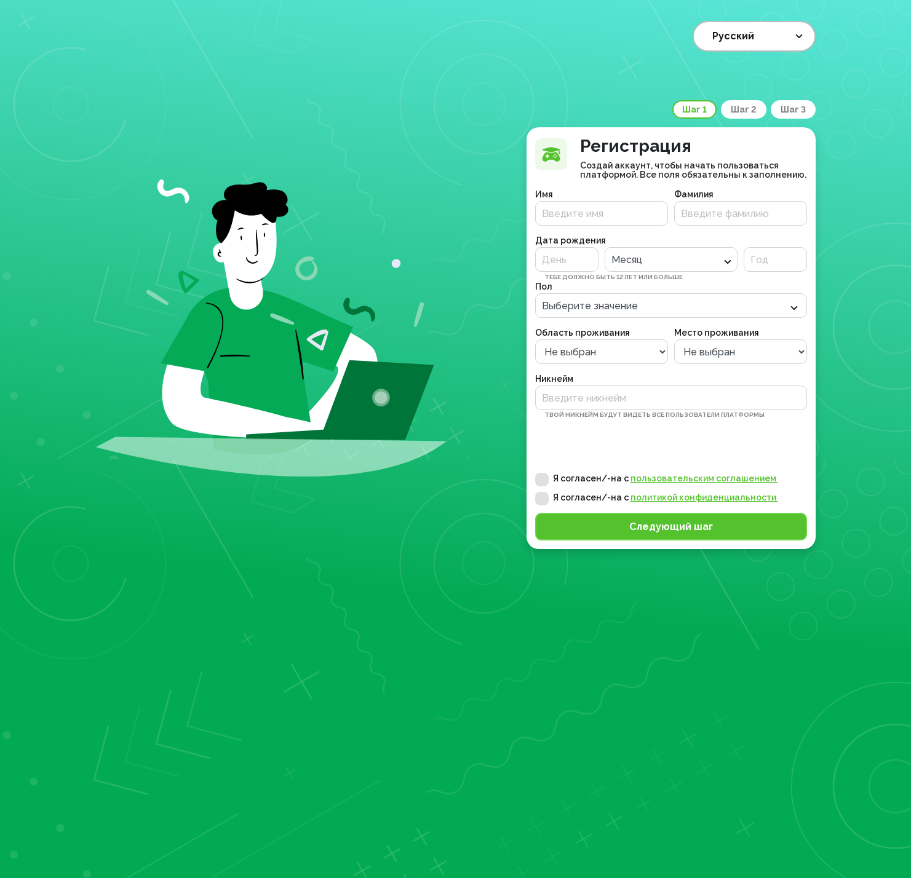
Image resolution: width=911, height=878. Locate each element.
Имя (544, 194)
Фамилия (694, 194)
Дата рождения (570, 240)
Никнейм (554, 379)
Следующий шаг (671, 526)
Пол (543, 286)
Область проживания (582, 333)
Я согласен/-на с (665, 478)
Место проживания (716, 333)
